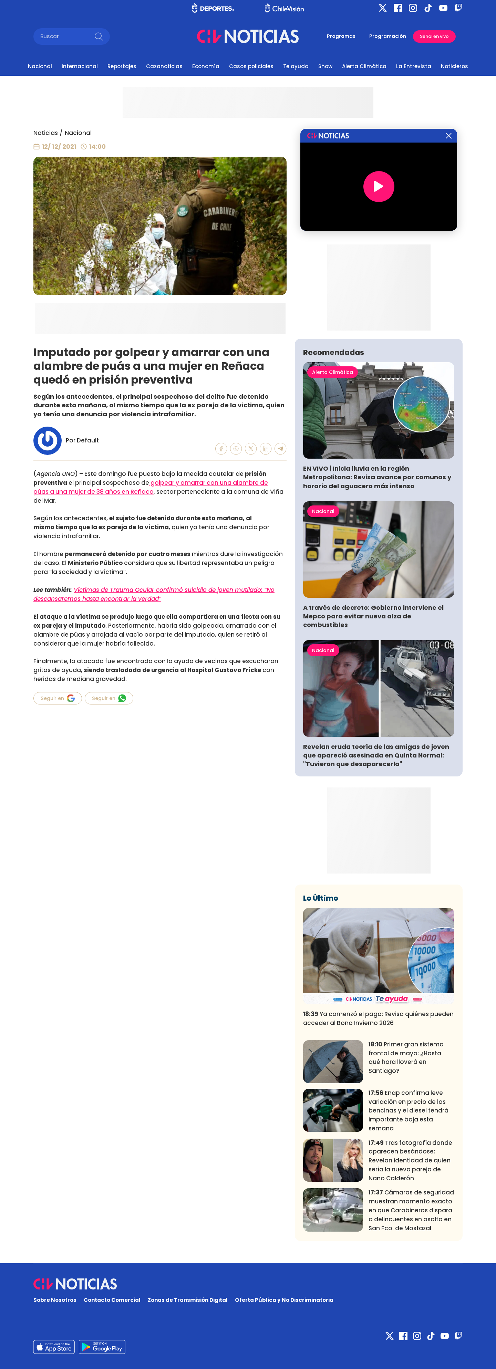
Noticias (45, 133)
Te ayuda (296, 66)
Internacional (80, 66)
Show (325, 66)
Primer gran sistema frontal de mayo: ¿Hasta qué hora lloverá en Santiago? (406, 1057)
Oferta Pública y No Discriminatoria (284, 1300)
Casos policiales (251, 66)
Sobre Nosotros (54, 1300)
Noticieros (454, 66)
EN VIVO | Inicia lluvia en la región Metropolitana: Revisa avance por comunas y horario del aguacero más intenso (377, 477)
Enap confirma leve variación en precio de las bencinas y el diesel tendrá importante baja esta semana (408, 1110)
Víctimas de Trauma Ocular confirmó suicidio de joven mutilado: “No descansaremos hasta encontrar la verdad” (154, 594)
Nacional (40, 66)
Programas (341, 36)
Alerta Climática (364, 66)
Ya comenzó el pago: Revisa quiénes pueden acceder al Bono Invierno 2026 (378, 1018)
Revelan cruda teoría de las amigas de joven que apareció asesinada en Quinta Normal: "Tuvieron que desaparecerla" (376, 755)
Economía (205, 66)
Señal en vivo (434, 36)
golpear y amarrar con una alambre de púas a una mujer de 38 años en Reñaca (150, 487)
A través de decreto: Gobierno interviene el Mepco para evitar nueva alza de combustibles (373, 616)
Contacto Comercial (112, 1300)
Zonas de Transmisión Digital (188, 1300)
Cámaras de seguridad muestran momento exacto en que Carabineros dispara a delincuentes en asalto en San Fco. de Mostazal (411, 1210)
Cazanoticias (164, 66)
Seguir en (58, 698)
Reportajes (121, 66)
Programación (387, 36)
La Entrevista (413, 66)
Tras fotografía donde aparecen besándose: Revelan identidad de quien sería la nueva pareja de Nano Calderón (410, 1160)
